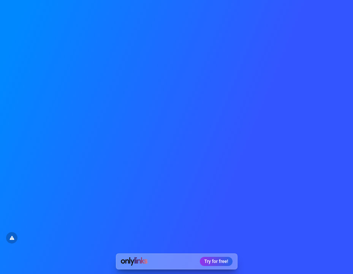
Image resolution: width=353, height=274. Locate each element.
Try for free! (216, 261)
